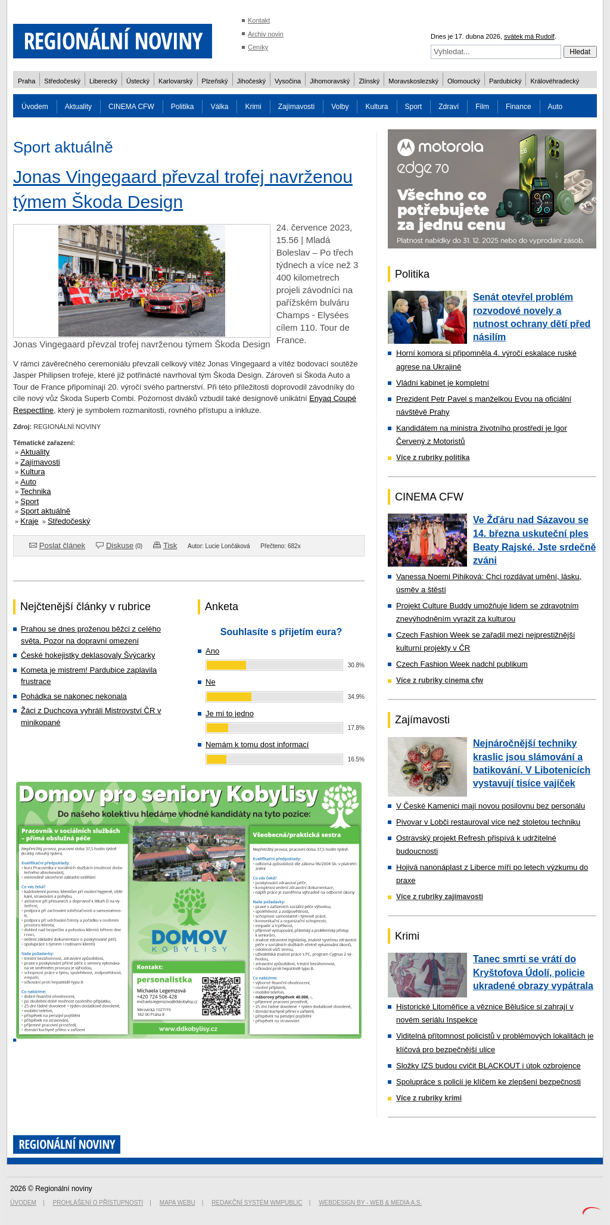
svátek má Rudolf (529, 36)
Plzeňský (215, 81)
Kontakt (259, 20)
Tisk (170, 545)
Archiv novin (266, 34)
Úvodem (34, 106)
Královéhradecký (554, 81)
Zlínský (369, 81)
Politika (182, 106)
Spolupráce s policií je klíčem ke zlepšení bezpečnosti (488, 1081)
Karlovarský (175, 81)
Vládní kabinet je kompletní (442, 382)
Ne (211, 681)
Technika (35, 491)
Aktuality (78, 106)
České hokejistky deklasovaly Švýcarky (88, 655)
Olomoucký (463, 81)
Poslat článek (62, 545)
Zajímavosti (296, 106)
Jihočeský (251, 81)
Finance (518, 106)
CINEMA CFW (131, 106)
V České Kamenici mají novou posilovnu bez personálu (490, 805)
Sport (413, 106)
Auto (555, 106)
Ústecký (138, 81)
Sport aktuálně (45, 510)
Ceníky (258, 47)
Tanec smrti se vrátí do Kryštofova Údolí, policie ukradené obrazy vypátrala (533, 972)
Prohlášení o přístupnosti (98, 1202)
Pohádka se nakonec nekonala (74, 696)
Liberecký (103, 81)
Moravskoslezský (413, 81)
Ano (212, 650)
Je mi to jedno (230, 713)
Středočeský (62, 81)
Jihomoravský (330, 81)
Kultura (376, 106)
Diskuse (119, 545)
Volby (339, 106)
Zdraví (448, 106)
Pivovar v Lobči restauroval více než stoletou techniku (488, 821)
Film (482, 106)
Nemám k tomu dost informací (257, 744)
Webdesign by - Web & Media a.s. (370, 1202)
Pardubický (505, 81)
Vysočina (288, 81)
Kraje (29, 521)
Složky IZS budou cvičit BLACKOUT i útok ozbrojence (488, 1065)
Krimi (253, 106)
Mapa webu (177, 1202)
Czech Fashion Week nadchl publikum (462, 664)
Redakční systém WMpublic (256, 1202)
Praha (26, 81)
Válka (219, 106)
